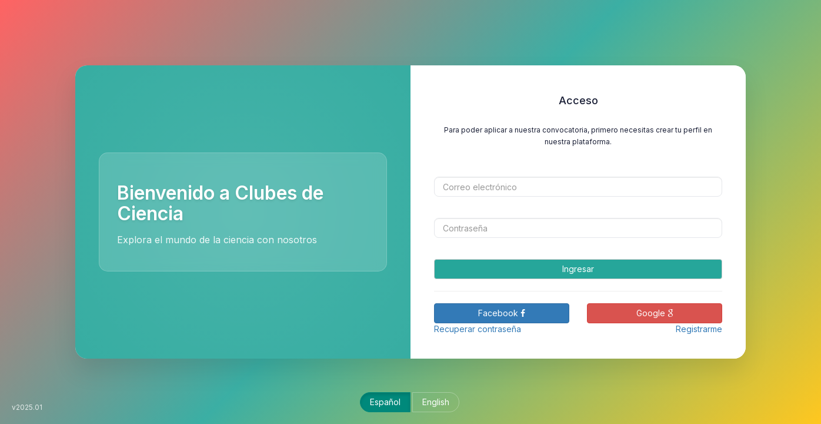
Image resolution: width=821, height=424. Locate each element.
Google (654, 313)
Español (385, 402)
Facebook (501, 313)
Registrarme (699, 329)
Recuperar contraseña (477, 329)
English (435, 402)
